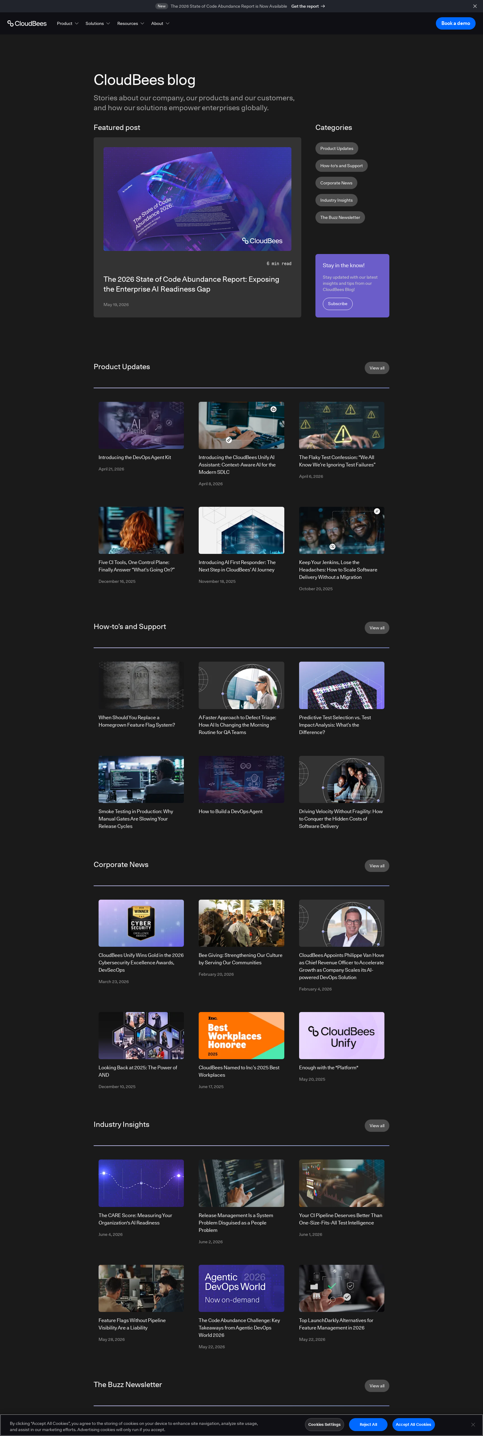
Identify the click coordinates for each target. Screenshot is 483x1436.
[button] (68, 23)
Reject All (368, 1426)
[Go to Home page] (27, 23)
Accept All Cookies (413, 1426)
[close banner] (475, 6)
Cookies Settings (324, 1426)
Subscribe (337, 303)
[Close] (473, 1427)
